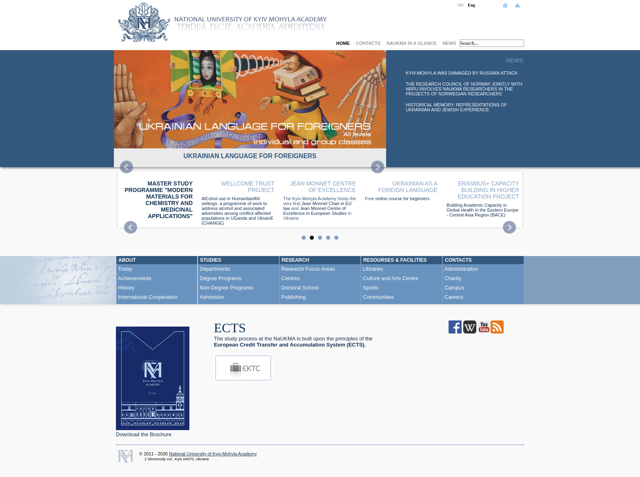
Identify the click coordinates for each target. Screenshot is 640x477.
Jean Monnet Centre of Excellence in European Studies (315, 211)
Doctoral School (300, 288)
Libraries (373, 269)
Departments (215, 269)
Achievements (134, 278)
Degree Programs (221, 278)
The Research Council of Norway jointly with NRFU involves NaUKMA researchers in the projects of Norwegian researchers (464, 89)
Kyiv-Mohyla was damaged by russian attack (462, 73)
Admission (212, 297)
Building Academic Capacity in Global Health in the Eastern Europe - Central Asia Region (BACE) (482, 210)
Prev (126, 167)
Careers (453, 297)
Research (295, 260)
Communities (378, 297)
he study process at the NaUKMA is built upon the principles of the (293, 342)
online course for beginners (403, 198)
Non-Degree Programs (226, 288)
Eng (471, 5)
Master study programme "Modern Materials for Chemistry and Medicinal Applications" (158, 199)
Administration (461, 269)
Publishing (293, 297)
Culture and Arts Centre (390, 278)
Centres (290, 278)
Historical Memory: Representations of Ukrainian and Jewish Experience (456, 107)
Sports (370, 288)
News (449, 43)
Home (343, 43)
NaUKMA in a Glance (411, 43)
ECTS (230, 327)
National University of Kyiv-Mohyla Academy (213, 453)
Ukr (460, 5)
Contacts (368, 43)
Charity (452, 278)
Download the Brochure (143, 434)
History (126, 288)
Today (125, 269)
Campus (454, 288)
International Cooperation (148, 297)
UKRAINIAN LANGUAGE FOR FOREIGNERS (249, 155)
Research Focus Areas (308, 269)
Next (377, 167)
